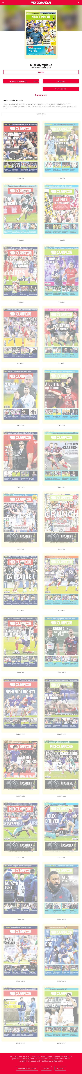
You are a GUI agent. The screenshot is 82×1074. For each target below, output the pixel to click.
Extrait (41, 72)
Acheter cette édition (24, 81)
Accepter (60, 1068)
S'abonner (61, 81)
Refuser (46, 1068)
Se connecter (60, 89)
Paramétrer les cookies (27, 1068)
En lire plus (41, 114)
